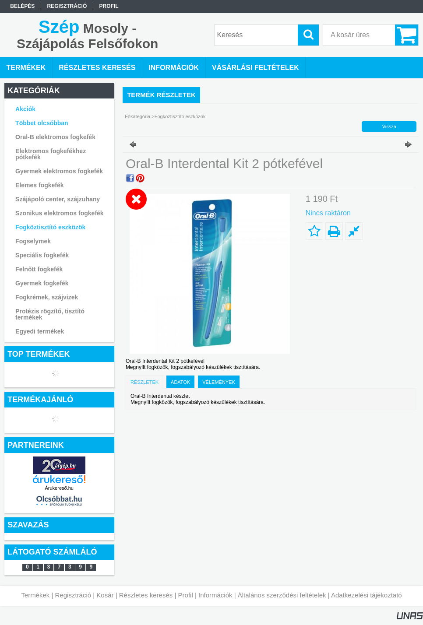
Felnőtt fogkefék (39, 269)
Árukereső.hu (59, 488)
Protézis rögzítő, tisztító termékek (50, 314)
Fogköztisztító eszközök (50, 227)
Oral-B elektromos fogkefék (55, 136)
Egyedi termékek (39, 331)
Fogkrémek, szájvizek (46, 297)
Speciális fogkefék (42, 255)
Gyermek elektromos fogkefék (59, 171)
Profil (185, 595)
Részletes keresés (146, 595)
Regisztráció (73, 595)
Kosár (104, 595)
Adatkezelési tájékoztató (366, 595)
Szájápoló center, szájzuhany (57, 199)
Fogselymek (33, 241)
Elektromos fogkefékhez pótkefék (50, 154)
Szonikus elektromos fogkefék (59, 213)
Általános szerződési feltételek (282, 595)
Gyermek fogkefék (41, 283)
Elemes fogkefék (39, 185)
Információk (215, 595)
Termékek (35, 595)
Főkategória (137, 116)
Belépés (22, 6)
